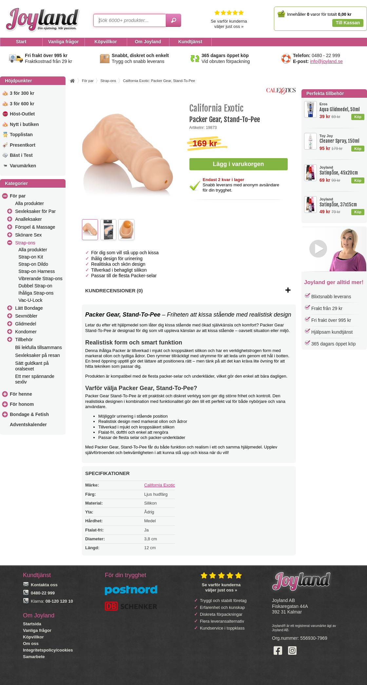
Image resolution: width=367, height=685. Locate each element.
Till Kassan (348, 22)
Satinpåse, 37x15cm (341, 202)
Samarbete (34, 656)
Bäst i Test (21, 155)
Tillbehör (24, 339)
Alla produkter (29, 203)
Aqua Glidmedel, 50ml (341, 107)
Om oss (31, 643)
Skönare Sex (28, 235)
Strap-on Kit (30, 256)
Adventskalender (28, 424)
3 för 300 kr (22, 93)
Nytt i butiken (24, 124)
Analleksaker (28, 219)
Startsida (32, 623)
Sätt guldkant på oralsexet (31, 366)
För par (18, 195)
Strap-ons (25, 242)
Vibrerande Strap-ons (40, 278)
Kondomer (25, 331)
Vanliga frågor (37, 630)
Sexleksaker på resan (37, 355)
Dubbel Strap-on (35, 285)
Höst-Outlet (22, 113)
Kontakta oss (44, 584)
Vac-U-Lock (30, 300)
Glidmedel (25, 323)
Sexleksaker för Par (35, 211)
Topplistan (21, 134)
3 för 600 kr (22, 103)
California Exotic (159, 485)
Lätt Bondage (29, 308)
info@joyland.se (326, 61)
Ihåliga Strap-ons (35, 293)
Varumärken (23, 165)
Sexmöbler (26, 316)
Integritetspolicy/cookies (48, 650)
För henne (21, 394)
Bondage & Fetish (29, 414)
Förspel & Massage (35, 227)
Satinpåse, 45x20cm (341, 170)
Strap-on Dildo (33, 264)
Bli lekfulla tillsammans (38, 347)
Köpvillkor (33, 636)
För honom (22, 404)
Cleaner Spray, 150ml (341, 139)
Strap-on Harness (36, 271)
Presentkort (22, 145)
